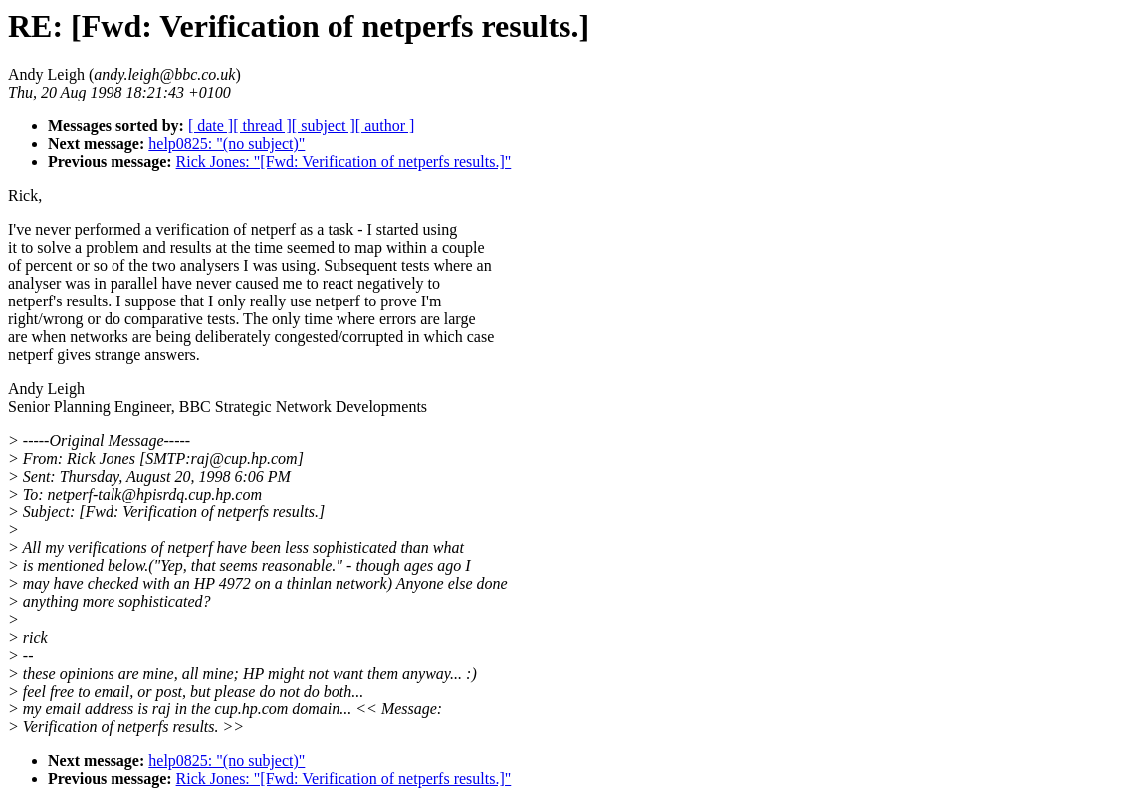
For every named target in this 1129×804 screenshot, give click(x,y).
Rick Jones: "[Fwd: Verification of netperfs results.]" (344, 161)
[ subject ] (323, 125)
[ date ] (210, 125)
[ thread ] (262, 125)
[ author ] (385, 125)
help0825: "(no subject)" (226, 143)
